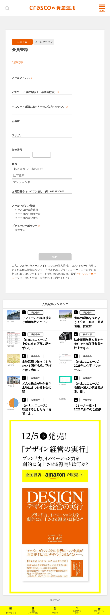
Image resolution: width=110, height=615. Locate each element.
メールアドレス (21, 77)
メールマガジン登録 (23, 205)
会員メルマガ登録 (33, 610)
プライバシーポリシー (24, 225)
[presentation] (39, 243)
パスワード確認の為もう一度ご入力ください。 (38, 106)
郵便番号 (17, 149)
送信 (55, 256)
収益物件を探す (77, 610)
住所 (14, 163)
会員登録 (22, 41)
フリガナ (17, 135)
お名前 (16, 121)
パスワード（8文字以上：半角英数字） (34, 92)
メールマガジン (44, 41)
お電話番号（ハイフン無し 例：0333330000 (38, 191)
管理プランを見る (99, 610)
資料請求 (55, 610)
